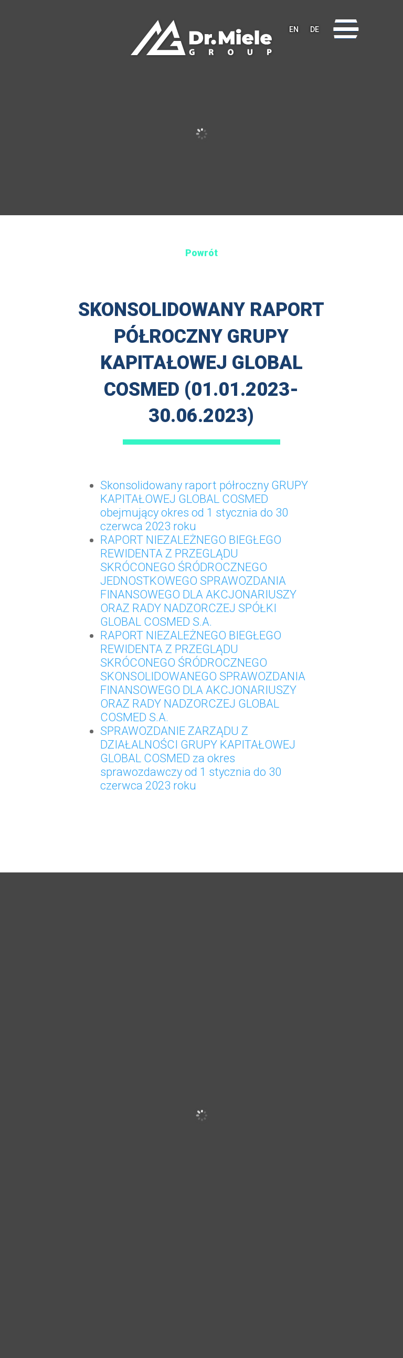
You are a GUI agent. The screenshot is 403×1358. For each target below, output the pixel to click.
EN (294, 29)
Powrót (201, 252)
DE (314, 29)
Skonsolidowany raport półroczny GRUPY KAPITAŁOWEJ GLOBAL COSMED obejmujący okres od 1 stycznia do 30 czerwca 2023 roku (204, 506)
